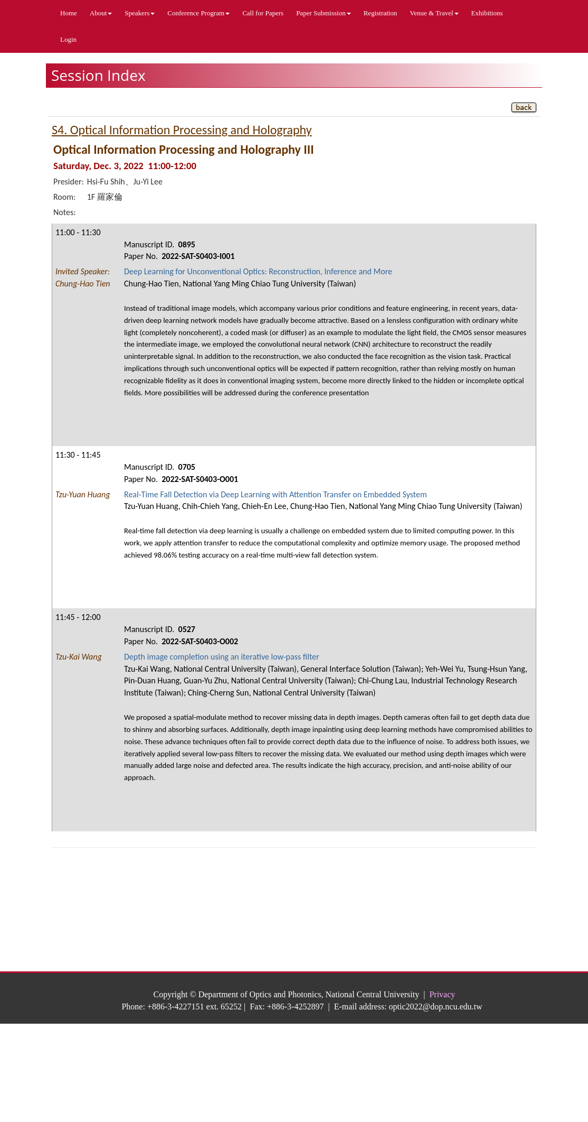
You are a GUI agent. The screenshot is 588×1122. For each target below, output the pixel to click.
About (101, 13)
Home (68, 13)
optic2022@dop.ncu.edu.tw (435, 1006)
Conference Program (198, 13)
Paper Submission (323, 13)
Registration (380, 13)
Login (68, 39)
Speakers (140, 13)
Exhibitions (487, 13)
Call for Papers (262, 13)
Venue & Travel (434, 13)
